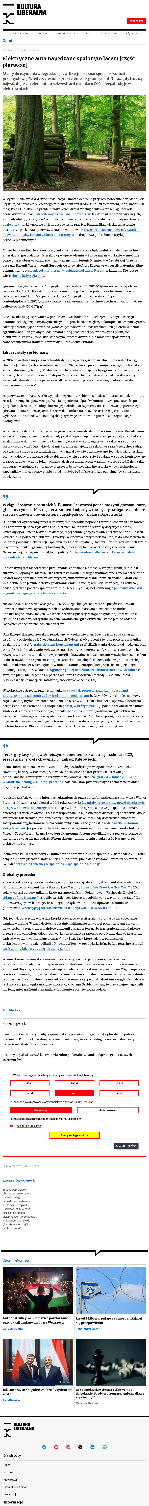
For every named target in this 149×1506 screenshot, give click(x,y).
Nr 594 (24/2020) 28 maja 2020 (21, 51)
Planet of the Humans (20, 894)
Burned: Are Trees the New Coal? (105, 884)
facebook (44, 1443)
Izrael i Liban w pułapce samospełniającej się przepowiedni (110, 1316)
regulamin (35, 1121)
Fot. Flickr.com (14, 1006)
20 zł (74, 1089)
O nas (7, 1461)
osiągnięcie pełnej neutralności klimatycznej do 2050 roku (91, 668)
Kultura (42, 34)
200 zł (74, 1079)
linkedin (92, 1443)
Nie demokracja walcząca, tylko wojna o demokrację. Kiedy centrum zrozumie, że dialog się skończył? (109, 1389)
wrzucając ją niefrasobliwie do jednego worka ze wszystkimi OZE (70, 904)
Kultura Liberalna (25, 14)
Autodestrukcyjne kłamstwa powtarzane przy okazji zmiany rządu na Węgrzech (34, 1316)
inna (119, 1089)
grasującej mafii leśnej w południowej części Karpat (66, 270)
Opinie (88, 34)
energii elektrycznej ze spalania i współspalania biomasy (57, 861)
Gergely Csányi (13, 1324)
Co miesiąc (41, 1106)
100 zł (119, 1079)
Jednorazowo (108, 1106)
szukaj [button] (135, 34)
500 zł (30, 1079)
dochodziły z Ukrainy (28, 275)
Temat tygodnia (19, 34)
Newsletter (10, 1475)
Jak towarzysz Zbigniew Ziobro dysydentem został (37, 1388)
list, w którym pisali (82, 704)
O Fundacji (10, 1490)
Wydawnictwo (109, 34)
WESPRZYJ (136, 21)
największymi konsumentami (56, 643)
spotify (105, 1443)
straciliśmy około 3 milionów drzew (63, 214)
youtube (56, 1443)
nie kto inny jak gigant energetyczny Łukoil (36, 945)
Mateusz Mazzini (87, 1399)
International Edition (15, 1483)
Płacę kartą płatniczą (74, 1131)
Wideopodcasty (66, 34)
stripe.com (126, 1142)
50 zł (30, 1089)
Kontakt (8, 1468)
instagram (68, 1443)
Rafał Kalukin (11, 1396)
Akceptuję (29, 1121)
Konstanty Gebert (88, 1325)
